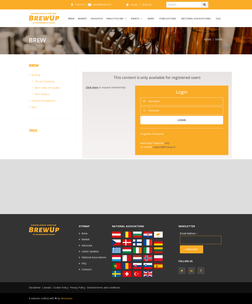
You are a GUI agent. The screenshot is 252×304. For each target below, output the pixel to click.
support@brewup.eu (164, 147)
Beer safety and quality (46, 87)
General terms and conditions (103, 287)
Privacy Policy (77, 287)
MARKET (82, 18)
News (151, 18)
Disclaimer (35, 287)
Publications (167, 18)
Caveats (46, 287)
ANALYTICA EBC (115, 18)
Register (146, 4)
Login (134, 4)
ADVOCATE (97, 18)
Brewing (34, 74)
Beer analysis (41, 94)
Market (86, 239)
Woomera (66, 298)
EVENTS (135, 18)
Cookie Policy (60, 287)
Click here (92, 87)
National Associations (196, 18)
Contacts (87, 269)
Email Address (189, 233)
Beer (33, 107)
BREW (71, 18)
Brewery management (42, 100)
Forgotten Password (152, 133)
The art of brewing (43, 81)
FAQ (218, 18)
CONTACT (80, 4)
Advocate (87, 245)
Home (207, 39)
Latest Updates (90, 251)
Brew (85, 233)
